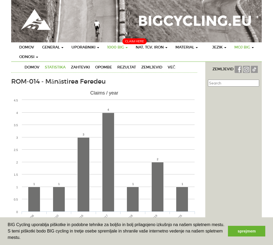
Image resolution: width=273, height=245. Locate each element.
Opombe (103, 67)
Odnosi (28, 56)
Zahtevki (80, 67)
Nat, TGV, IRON (151, 47)
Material (186, 47)
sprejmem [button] (247, 231)
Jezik (219, 47)
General (52, 47)
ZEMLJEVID (223, 69)
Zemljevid (151, 67)
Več (171, 67)
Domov (26, 47)
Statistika (55, 67)
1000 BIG (117, 47)
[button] (22, 238)
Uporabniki (85, 47)
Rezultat (126, 67)
